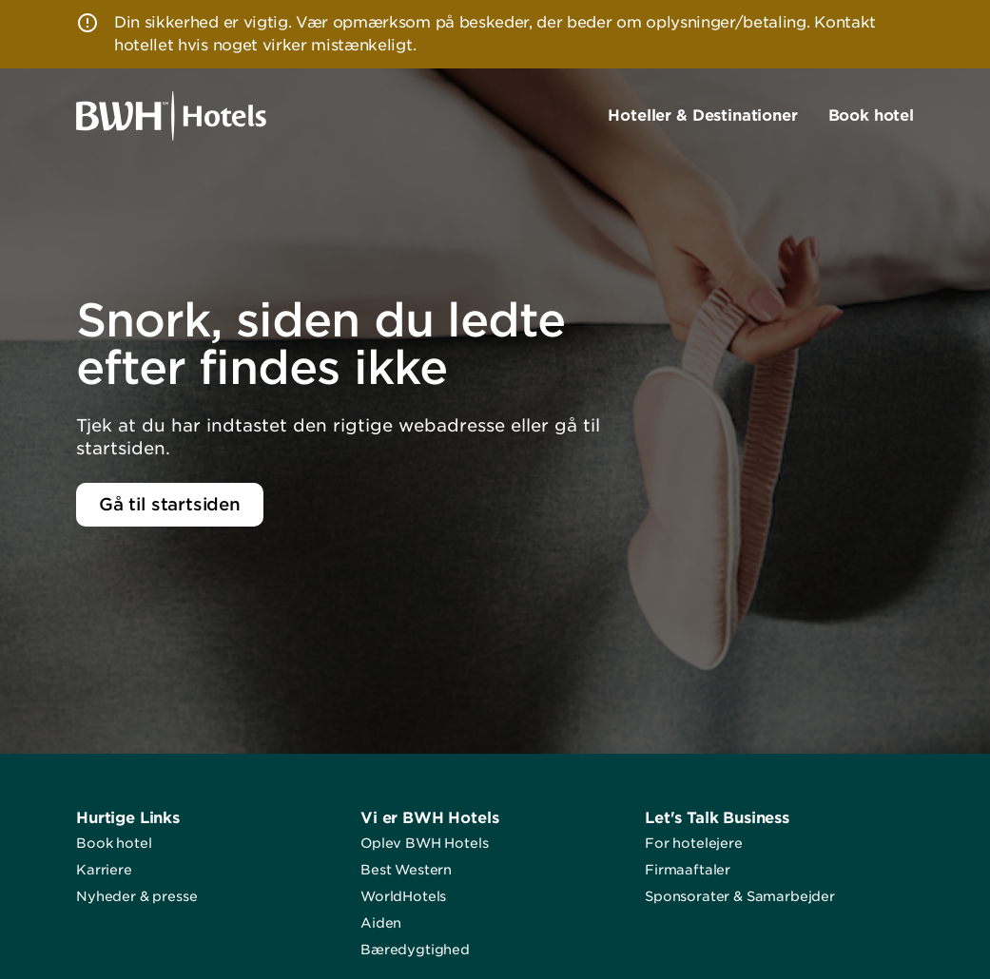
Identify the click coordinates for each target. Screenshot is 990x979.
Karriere (104, 869)
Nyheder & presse (136, 896)
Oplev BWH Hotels (424, 843)
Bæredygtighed (415, 949)
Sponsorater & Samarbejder (740, 896)
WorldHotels (403, 896)
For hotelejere (694, 843)
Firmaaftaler (687, 869)
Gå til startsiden (170, 504)
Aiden (380, 923)
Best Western (406, 869)
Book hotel (113, 843)
